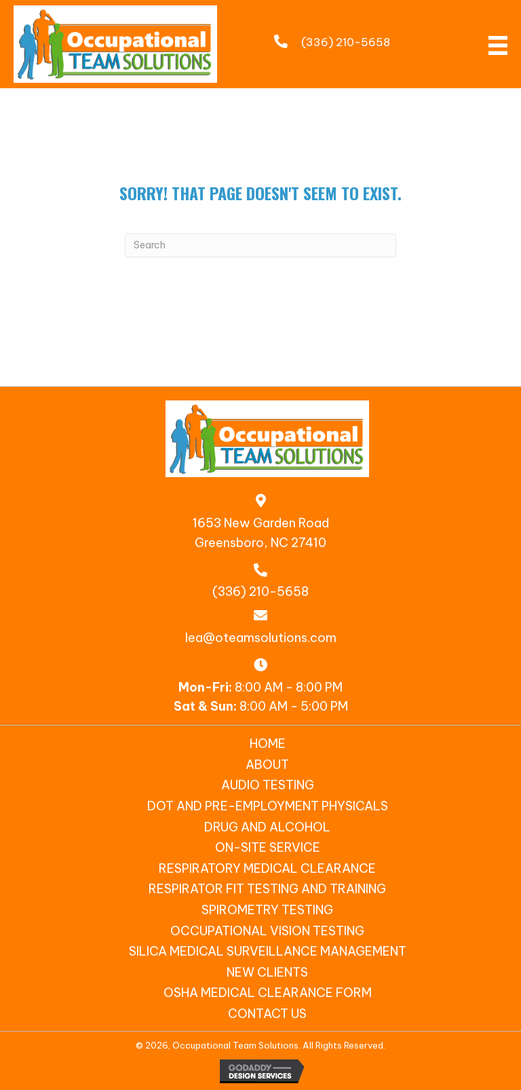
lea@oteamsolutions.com (260, 637)
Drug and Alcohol (267, 827)
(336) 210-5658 (345, 42)
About (267, 764)
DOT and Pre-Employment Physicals (267, 806)
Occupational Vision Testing (267, 931)
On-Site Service (267, 847)
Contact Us (267, 1013)
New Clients (267, 972)
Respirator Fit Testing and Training (267, 889)
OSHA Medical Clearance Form (267, 992)
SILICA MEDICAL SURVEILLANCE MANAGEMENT (267, 951)
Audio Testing (267, 785)
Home (268, 743)
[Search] (260, 245)
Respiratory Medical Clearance (267, 868)
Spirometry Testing (267, 910)
